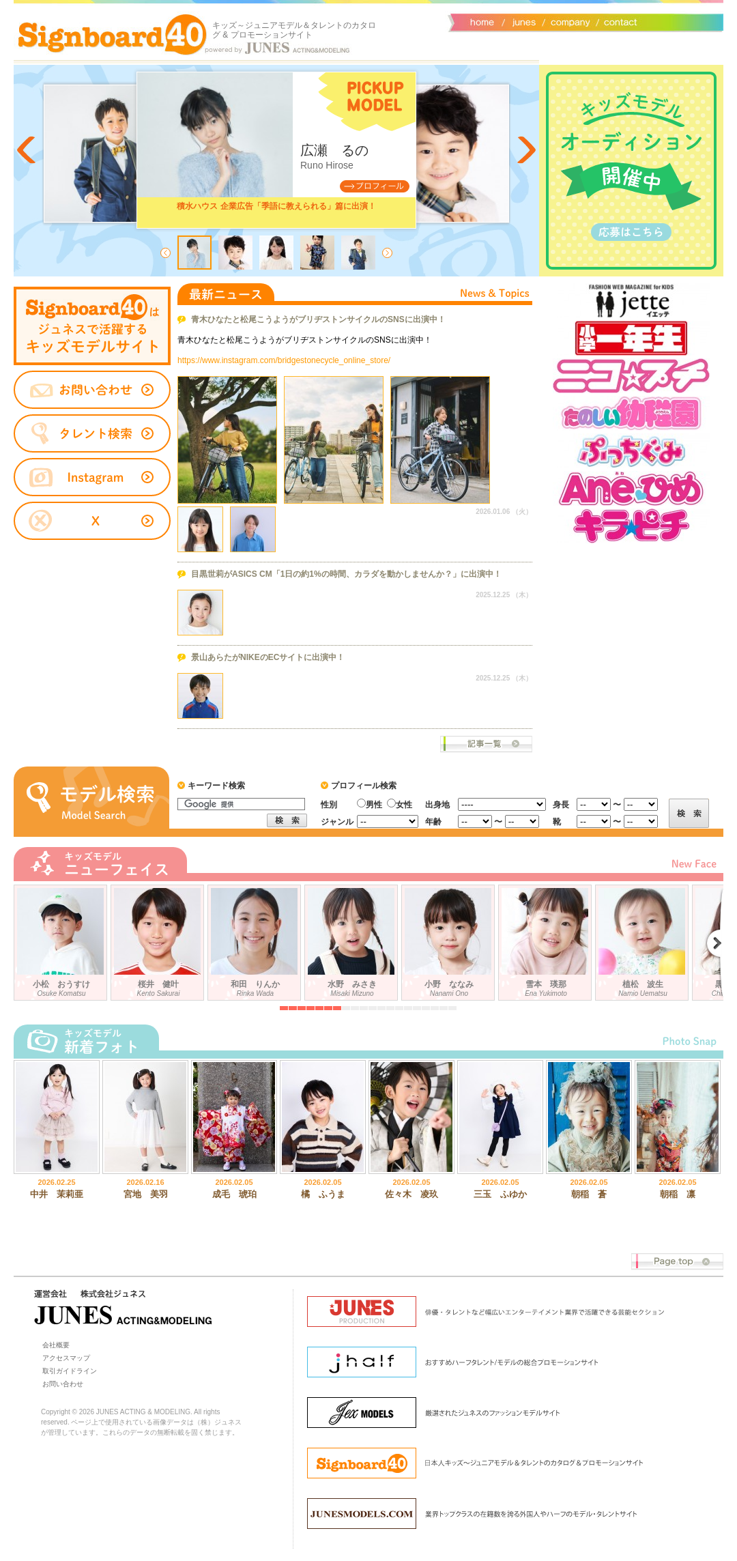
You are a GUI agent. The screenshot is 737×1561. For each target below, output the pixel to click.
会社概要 (568, 21)
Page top (677, 1261)
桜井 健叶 (159, 939)
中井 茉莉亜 (56, 1194)
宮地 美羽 (146, 1194)
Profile (374, 186)
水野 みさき (353, 939)
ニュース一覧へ (486, 744)
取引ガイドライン (69, 1371)
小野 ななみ (449, 939)
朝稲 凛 (677, 1194)
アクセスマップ (66, 1358)
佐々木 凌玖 (411, 1194)
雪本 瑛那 (546, 939)
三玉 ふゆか (500, 1194)
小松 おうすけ (62, 939)
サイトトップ (481, 21)
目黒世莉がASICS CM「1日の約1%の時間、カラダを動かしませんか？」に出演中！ (346, 574)
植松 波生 (643, 939)
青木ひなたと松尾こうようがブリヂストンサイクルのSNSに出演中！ (318, 319)
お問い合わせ (617, 21)
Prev (27, 150)
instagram (92, 477)
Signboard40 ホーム (112, 34)
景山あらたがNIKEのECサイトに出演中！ (268, 657)
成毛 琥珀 (234, 1194)
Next (525, 150)
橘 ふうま (323, 1194)
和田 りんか (256, 939)
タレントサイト (92, 326)
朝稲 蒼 (589, 1194)
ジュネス (522, 21)
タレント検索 (92, 433)
